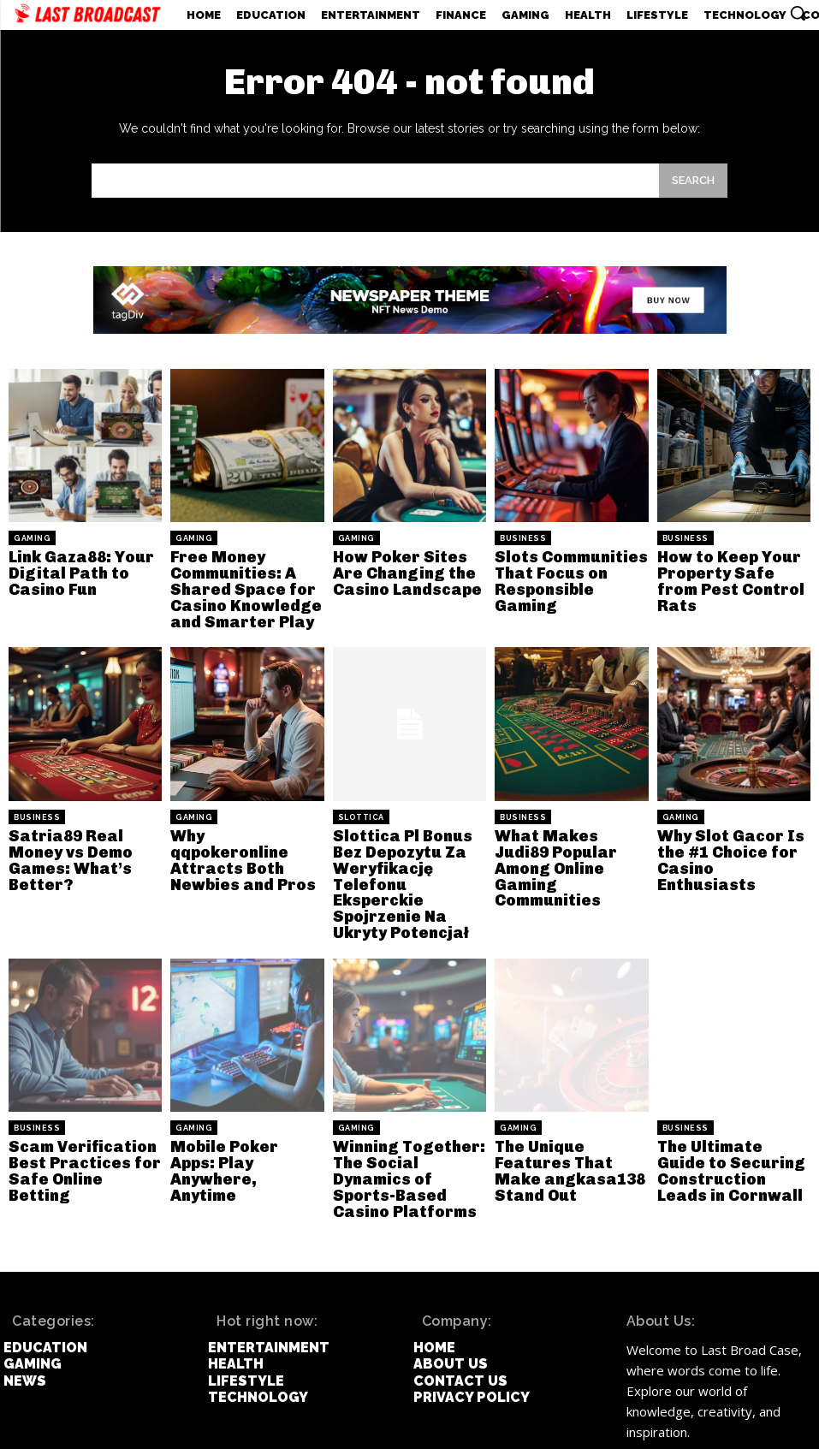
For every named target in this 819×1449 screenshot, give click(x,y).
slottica (361, 804)
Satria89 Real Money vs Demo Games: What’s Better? (83, 836)
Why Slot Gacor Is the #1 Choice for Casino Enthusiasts (727, 836)
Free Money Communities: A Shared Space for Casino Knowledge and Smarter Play (236, 583)
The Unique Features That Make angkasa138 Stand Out (568, 1123)
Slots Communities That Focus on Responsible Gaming (566, 569)
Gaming (32, 538)
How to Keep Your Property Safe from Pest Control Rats (727, 569)
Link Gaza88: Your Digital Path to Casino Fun (72, 569)
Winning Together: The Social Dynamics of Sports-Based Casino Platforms (406, 1123)
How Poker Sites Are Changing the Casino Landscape (407, 569)
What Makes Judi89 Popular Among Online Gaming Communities (565, 842)
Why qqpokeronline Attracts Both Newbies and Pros (238, 836)
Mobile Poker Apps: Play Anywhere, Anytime (238, 1116)
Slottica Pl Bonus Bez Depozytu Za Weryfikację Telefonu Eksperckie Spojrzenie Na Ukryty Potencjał (408, 856)
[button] (797, 12)
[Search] (693, 180)
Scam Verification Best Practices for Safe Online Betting (77, 1116)
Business (523, 538)
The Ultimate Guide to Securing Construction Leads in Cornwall (733, 1123)
